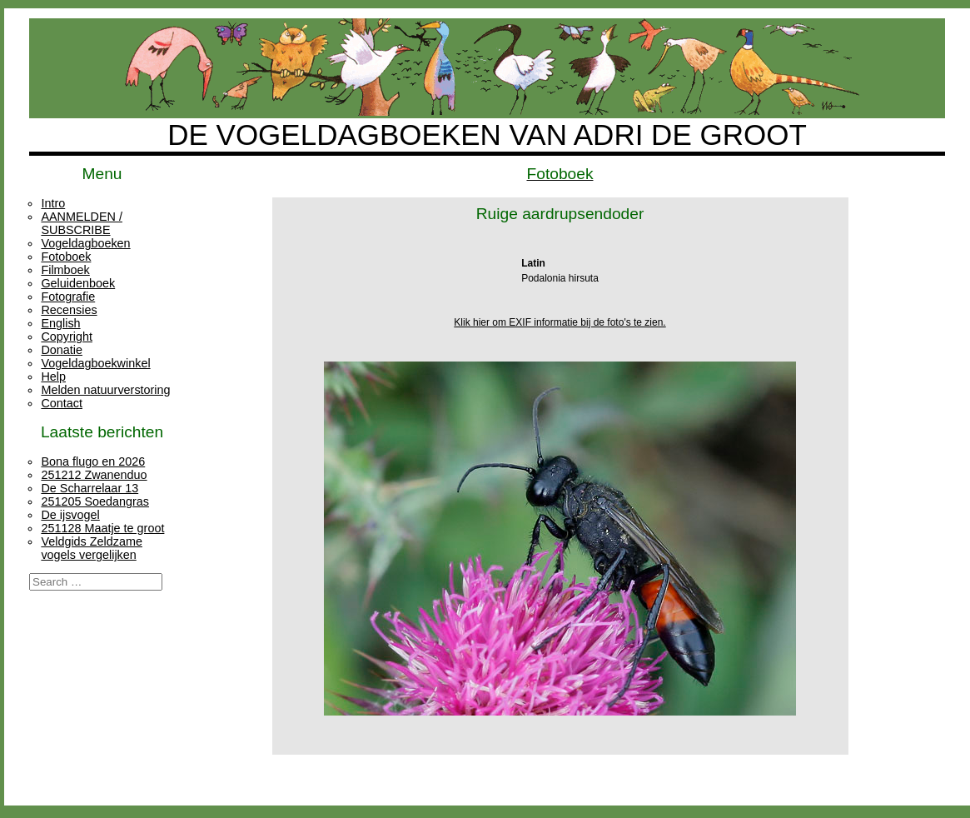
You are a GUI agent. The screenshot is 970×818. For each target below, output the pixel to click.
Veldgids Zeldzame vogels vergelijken (91, 548)
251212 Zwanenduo (94, 474)
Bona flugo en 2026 (93, 461)
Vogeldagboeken (85, 243)
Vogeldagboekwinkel (95, 363)
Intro (53, 203)
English (60, 323)
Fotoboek (66, 256)
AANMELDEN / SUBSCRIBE (81, 223)
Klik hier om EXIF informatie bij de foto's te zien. (559, 322)
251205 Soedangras (95, 501)
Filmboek (65, 270)
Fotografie (68, 296)
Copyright (66, 336)
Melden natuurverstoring (105, 390)
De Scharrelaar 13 (89, 488)
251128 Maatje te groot (102, 528)
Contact (61, 403)
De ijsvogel (70, 514)
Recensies (69, 310)
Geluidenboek (78, 283)
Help (53, 376)
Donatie (61, 350)
